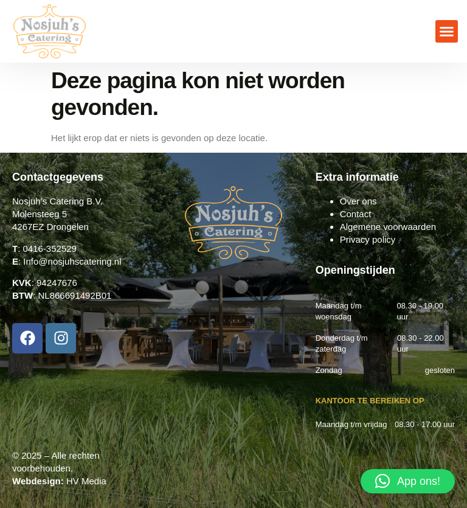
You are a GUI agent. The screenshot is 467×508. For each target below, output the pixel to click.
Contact (356, 214)
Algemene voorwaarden (388, 226)
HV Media (86, 481)
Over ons (358, 201)
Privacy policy (368, 239)
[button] (446, 31)
